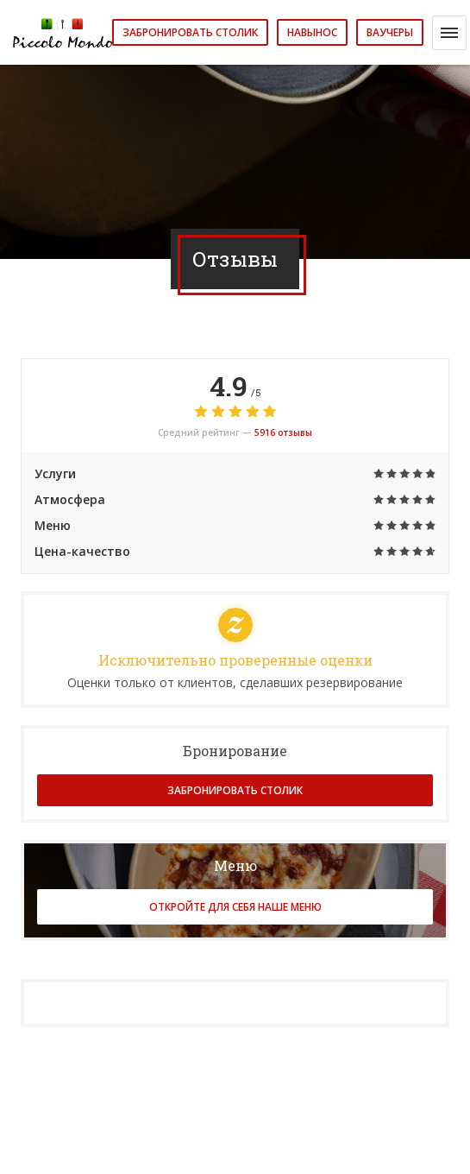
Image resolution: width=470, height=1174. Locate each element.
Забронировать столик (190, 32)
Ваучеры (390, 32)
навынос (312, 32)
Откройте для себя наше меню (235, 906)
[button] (449, 33)
